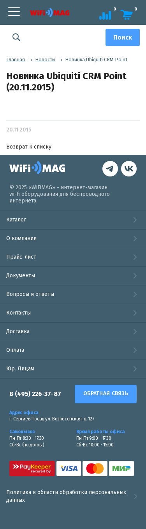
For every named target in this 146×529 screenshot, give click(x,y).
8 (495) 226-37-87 (35, 394)
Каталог (16, 219)
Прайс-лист (21, 257)
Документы (20, 275)
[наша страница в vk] (110, 169)
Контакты (18, 312)
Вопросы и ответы (30, 294)
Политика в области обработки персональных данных (73, 496)
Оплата (15, 350)
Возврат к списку (28, 146)
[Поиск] (123, 37)
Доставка (18, 331)
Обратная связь (105, 393)
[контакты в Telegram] (129, 169)
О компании (21, 238)
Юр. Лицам (20, 368)
